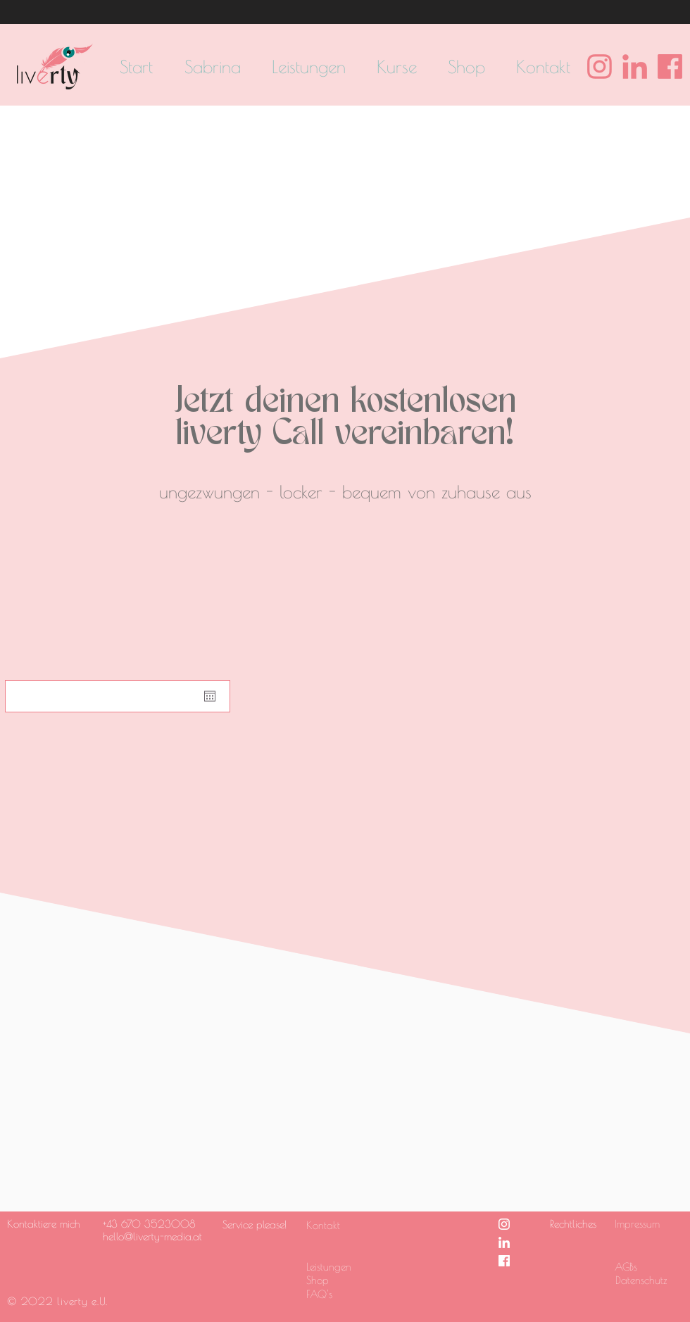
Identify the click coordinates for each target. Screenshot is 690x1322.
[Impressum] (641, 1223)
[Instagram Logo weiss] (504, 1224)
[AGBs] (648, 1266)
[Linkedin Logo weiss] (504, 1242)
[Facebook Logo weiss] (504, 1260)
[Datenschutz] (649, 1280)
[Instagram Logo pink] (599, 66)
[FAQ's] (340, 1294)
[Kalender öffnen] (209, 696)
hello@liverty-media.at (152, 1236)
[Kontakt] (333, 1225)
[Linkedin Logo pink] (634, 66)
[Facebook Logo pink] (670, 66)
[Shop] (340, 1280)
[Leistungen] (340, 1266)
